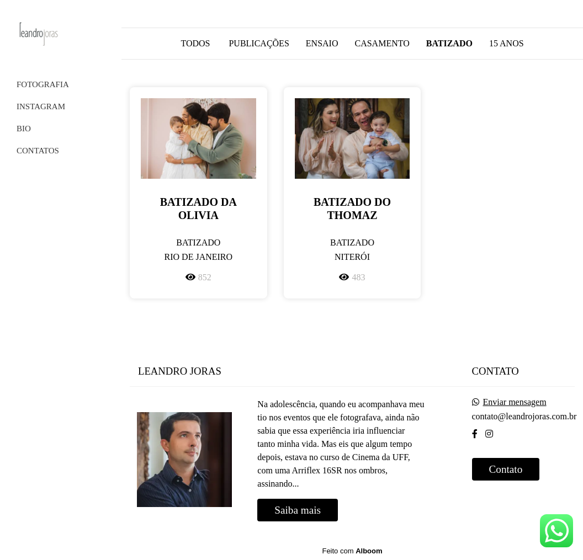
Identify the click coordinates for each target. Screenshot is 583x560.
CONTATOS (38, 150)
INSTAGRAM (41, 106)
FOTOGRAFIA (43, 84)
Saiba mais (297, 510)
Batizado (449, 43)
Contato (506, 469)
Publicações (259, 43)
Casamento (381, 43)
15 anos (506, 43)
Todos (195, 43)
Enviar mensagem (515, 402)
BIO (24, 128)
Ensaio (322, 43)
